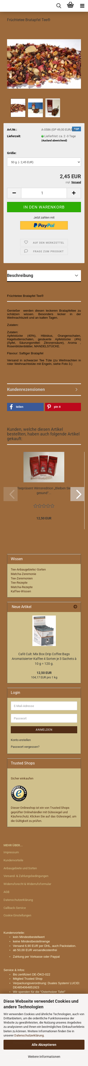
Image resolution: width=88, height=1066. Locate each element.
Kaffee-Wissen (21, 591)
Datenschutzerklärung (29, 1035)
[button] (14, 193)
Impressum (11, 852)
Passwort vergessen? (25, 746)
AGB (6, 892)
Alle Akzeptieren (44, 1045)
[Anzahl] (44, 193)
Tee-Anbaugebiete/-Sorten (28, 569)
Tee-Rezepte (19, 582)
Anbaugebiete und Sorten (20, 868)
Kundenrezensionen (26, 389)
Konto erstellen (21, 740)
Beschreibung (20, 275)
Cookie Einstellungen (17, 915)
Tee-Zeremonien (22, 578)
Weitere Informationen (44, 1056)
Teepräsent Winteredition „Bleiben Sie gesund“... (44, 490)
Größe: (11, 153)
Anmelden (44, 729)
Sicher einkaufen (22, 778)
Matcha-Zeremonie (23, 574)
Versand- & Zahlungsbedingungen (26, 876)
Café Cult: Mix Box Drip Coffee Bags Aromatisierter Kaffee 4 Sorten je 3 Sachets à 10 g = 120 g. (44, 658)
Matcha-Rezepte (22, 587)
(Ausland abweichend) (54, 140)
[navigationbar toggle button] (82, 6)
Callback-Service (15, 908)
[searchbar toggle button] (59, 6)
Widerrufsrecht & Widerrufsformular (27, 884)
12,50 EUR (44, 673)
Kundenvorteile (13, 860)
